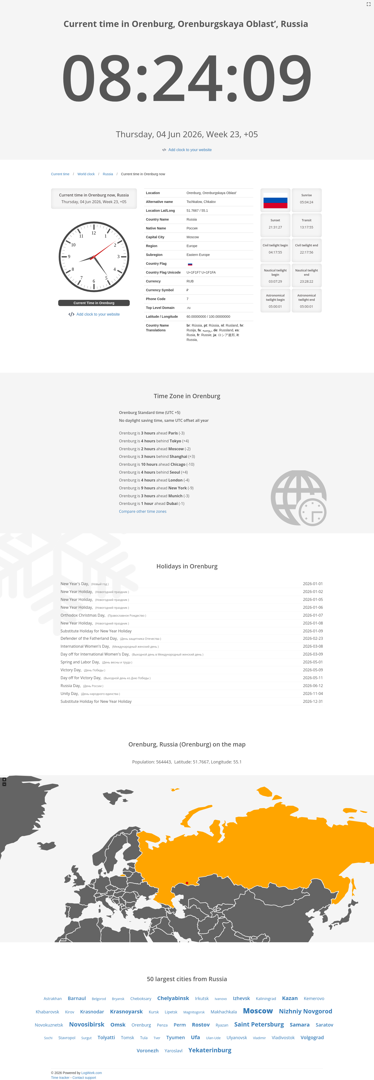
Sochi (48, 1038)
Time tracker (60, 1078)
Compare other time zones (142, 511)
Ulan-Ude (213, 1038)
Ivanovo (221, 998)
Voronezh (148, 1050)
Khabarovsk (47, 1012)
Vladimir (259, 1038)
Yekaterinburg (209, 1050)
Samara (300, 1024)
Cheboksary (140, 998)
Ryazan (222, 1025)
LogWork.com (91, 1073)
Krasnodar (92, 1011)
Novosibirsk (86, 1024)
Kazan (290, 997)
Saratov (324, 1025)
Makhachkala (224, 1012)
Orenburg (141, 1025)
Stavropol (66, 1037)
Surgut (86, 1038)
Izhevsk (241, 998)
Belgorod (99, 998)
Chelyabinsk (173, 997)
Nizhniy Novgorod (305, 1011)
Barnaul (77, 998)
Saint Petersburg (259, 1024)
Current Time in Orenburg (94, 303)
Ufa (195, 1037)
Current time (60, 174)
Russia (108, 174)
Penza (162, 1025)
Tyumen (175, 1037)
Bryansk (118, 998)
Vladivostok (283, 1037)
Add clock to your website (190, 150)
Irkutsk (202, 998)
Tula (144, 1037)
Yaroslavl (173, 1051)
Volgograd (312, 1037)
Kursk (154, 1012)
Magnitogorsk (194, 1012)
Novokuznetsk (49, 1025)
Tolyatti (106, 1037)
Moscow (258, 1011)
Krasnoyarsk (126, 1011)
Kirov (69, 1012)
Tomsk (127, 1037)
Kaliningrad (266, 998)
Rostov (201, 1024)
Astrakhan (53, 998)
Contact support (84, 1078)
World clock (86, 174)
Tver (157, 1038)
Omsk (118, 1024)
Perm (180, 1025)
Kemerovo (314, 998)
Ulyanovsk (237, 1037)
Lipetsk (171, 1012)
